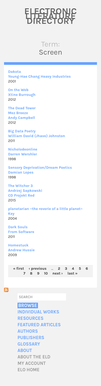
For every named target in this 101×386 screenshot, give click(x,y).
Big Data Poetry (22, 131)
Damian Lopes (20, 172)
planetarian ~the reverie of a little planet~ (45, 209)
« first (18, 268)
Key (11, 213)
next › (58, 273)
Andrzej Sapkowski (25, 190)
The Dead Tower (22, 108)
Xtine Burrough (22, 94)
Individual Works (38, 311)
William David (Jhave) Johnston (36, 136)
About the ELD (34, 356)
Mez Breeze (18, 113)
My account (32, 363)
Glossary (29, 344)
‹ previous (37, 268)
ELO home (29, 369)
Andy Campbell (21, 117)
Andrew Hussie (21, 250)
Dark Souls (17, 227)
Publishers (31, 337)
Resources (30, 318)
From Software (21, 232)
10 (46, 273)
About (25, 350)
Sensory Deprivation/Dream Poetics (40, 167)
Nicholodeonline (22, 149)
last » (72, 273)
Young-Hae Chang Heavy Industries (39, 76)
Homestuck (18, 245)
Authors (28, 331)
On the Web (18, 90)
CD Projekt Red (21, 195)
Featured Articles (39, 324)
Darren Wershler (22, 154)
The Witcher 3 (20, 185)
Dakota (14, 71)
